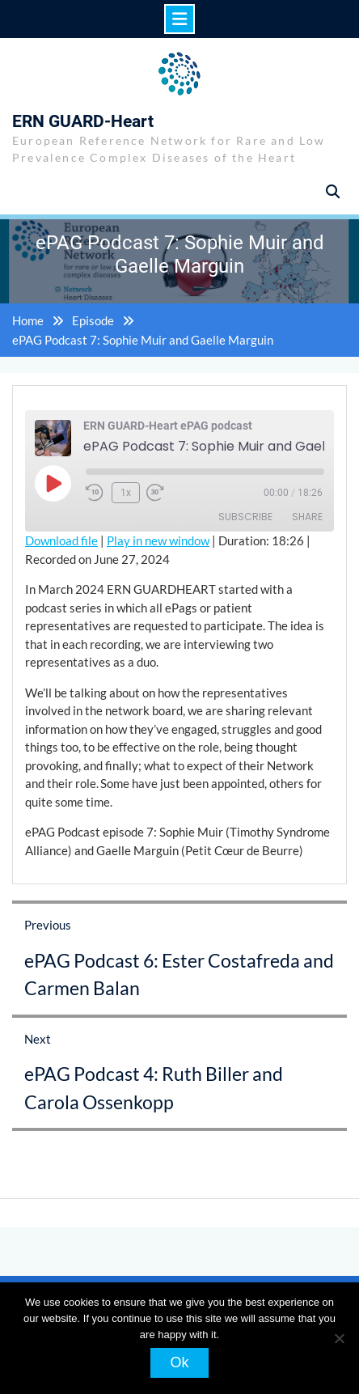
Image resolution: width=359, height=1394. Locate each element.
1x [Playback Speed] (125, 492)
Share (307, 516)
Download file (61, 540)
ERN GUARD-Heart (83, 121)
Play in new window (158, 540)
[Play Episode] (52, 483)
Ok (179, 1362)
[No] (339, 1338)
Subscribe (245, 516)
